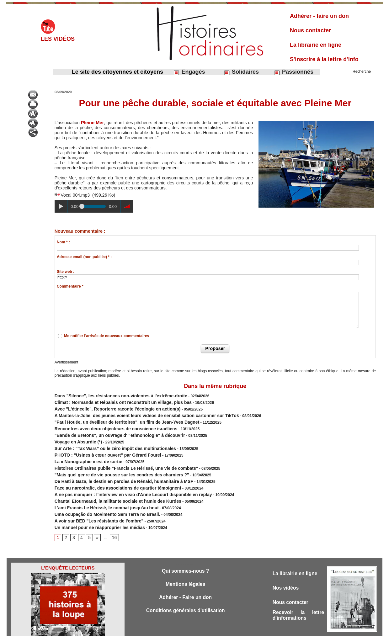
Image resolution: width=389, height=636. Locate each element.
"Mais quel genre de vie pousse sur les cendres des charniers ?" (112, 463)
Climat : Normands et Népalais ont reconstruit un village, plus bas (113, 401)
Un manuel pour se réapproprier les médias (93, 508)
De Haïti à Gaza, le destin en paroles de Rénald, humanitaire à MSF (114, 468)
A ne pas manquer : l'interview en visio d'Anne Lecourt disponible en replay (122, 480)
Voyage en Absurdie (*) (75, 434)
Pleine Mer (92, 122)
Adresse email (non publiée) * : (84, 257)
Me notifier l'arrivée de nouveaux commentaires (106, 336)
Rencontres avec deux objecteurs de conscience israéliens (107, 423)
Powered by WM (226, 629)
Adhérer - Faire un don (185, 579)
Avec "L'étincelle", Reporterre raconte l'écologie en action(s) (109, 406)
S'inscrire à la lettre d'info (324, 59)
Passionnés (293, 72)
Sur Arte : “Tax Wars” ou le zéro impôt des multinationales (107, 440)
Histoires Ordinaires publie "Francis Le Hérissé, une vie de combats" (116, 457)
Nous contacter (310, 30)
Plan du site (189, 629)
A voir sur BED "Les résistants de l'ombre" (93, 502)
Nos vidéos (287, 569)
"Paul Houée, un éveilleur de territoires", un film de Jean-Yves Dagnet (117, 418)
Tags (205, 629)
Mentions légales (185, 565)
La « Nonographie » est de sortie (84, 451)
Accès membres (162, 629)
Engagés (189, 72)
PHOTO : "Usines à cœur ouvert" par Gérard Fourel (100, 446)
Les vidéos (58, 39)
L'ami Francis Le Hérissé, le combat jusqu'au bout (99, 491)
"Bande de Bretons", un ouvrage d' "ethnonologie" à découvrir (111, 429)
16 (112, 518)
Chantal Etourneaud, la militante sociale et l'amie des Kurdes (109, 485)
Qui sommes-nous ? (185, 551)
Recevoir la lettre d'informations (298, 598)
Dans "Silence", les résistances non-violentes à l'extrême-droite (111, 395)
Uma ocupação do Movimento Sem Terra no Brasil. (100, 497)
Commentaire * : (71, 286)
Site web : (65, 271)
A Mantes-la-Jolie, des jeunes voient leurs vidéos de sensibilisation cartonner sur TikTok (134, 412)
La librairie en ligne (315, 45)
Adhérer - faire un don (319, 16)
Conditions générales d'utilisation (185, 593)
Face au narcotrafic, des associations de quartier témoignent (109, 474)
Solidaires (241, 72)
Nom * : (63, 242)
